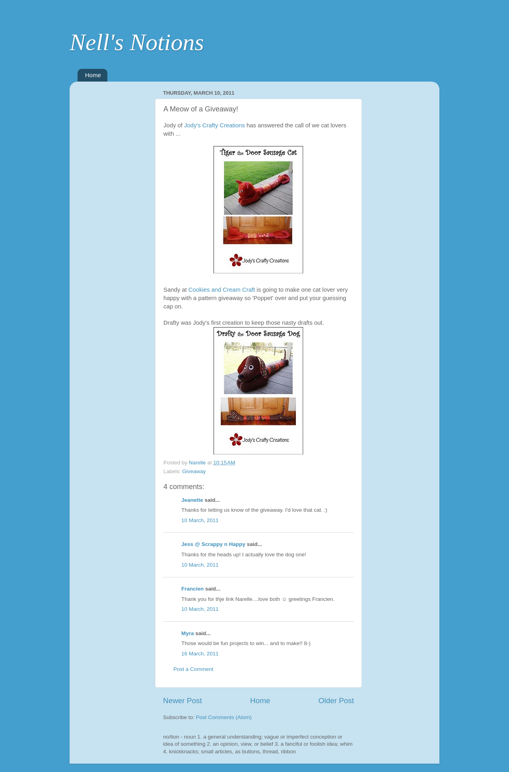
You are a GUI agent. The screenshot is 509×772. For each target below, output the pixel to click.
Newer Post (182, 700)
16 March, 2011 (200, 654)
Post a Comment (193, 669)
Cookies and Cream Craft (222, 290)
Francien (192, 589)
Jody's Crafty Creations (215, 125)
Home (93, 75)
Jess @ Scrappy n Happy (213, 544)
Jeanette (192, 500)
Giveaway (194, 471)
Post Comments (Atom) (224, 717)
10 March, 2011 (200, 520)
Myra (187, 633)
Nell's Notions (137, 42)
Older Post (336, 700)
